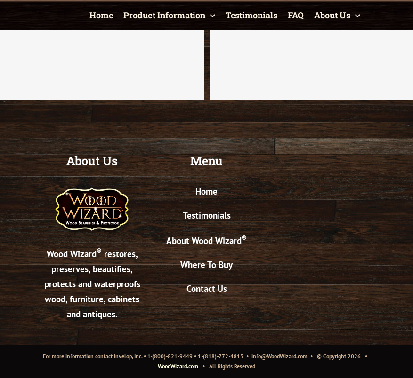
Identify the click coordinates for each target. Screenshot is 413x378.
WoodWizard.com (178, 366)
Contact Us (206, 288)
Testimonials (207, 215)
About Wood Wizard (206, 240)
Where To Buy (206, 264)
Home (206, 191)
